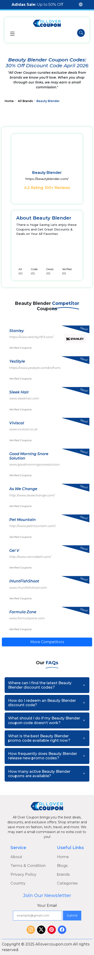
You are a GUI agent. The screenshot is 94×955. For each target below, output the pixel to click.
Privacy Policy (23, 874)
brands (63, 874)
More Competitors (47, 642)
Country (17, 883)
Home (9, 101)
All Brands (25, 101)
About (16, 857)
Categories (67, 883)
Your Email (47, 905)
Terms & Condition (28, 865)
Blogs (62, 865)
